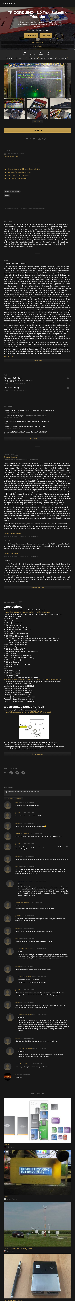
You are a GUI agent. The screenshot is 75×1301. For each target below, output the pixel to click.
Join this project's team (11, 156)
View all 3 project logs (37, 587)
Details (18, 58)
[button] (70, 3)
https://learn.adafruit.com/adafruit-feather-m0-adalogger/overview (28, 612)
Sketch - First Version (11, 554)
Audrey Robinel (10, 1199)
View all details (37, 360)
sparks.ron (9, 1251)
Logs (43, 58)
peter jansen (9, 1147)
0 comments (34, 459)
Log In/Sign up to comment (13, 798)
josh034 (17, 802)
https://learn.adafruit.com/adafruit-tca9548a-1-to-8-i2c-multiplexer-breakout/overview (32, 679)
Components (34, 58)
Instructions (52, 58)
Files (25, 58)
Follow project (31, 35)
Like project (46, 35)
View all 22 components (37, 439)
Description (10, 58)
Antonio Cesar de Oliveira (37, 30)
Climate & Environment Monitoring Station (18, 1249)
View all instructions (37, 754)
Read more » (8, 356)
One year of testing (10, 457)
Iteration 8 (7, 1145)
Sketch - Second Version (12, 534)
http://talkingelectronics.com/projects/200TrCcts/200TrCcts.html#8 (28, 712)
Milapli (6, 1197)
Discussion (63, 58)
